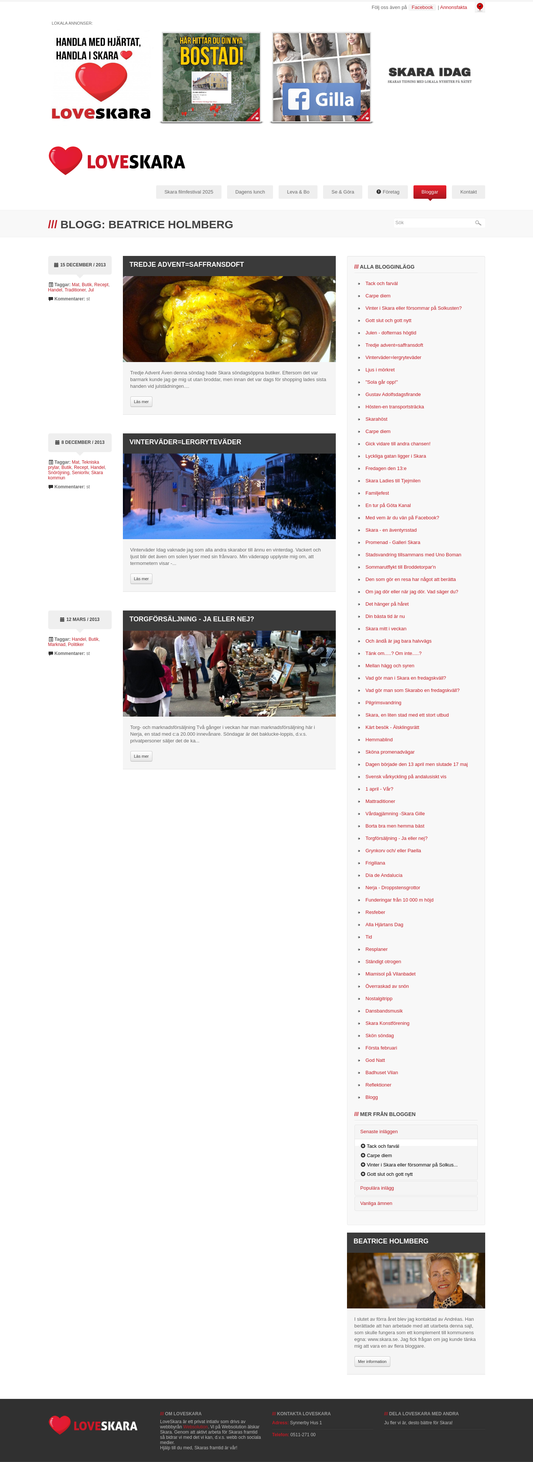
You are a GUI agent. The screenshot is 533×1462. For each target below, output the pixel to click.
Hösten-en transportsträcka (395, 406)
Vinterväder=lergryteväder (186, 442)
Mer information (372, 1361)
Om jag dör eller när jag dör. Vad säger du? (412, 591)
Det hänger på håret (387, 604)
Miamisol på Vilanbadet (391, 974)
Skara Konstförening (388, 1023)
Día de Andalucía (384, 875)
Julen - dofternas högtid (391, 333)
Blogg (372, 1097)
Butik (87, 284)
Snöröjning (58, 472)
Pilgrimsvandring (384, 702)
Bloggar (430, 192)
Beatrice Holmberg (391, 1241)
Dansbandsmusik (384, 1011)
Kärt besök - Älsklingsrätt (392, 727)
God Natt (375, 1060)
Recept (101, 284)
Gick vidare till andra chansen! (398, 443)
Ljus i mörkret (380, 370)
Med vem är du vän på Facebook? (402, 517)
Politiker (76, 644)
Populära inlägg (377, 1188)
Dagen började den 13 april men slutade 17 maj (417, 764)
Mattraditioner (380, 801)
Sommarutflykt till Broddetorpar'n (401, 567)
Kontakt (468, 192)
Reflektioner (378, 1085)
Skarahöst (377, 419)
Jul (91, 290)
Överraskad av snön (387, 986)
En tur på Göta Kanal (388, 505)
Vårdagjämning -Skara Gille (395, 813)
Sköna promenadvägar (390, 752)
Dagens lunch (250, 192)
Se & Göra (342, 192)
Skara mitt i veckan (386, 628)
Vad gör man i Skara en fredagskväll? (406, 678)
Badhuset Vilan (382, 1072)
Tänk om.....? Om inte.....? (394, 653)
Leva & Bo (298, 192)
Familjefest (377, 493)
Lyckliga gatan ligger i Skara (396, 456)
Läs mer (141, 401)
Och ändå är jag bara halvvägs (399, 641)
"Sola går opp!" (382, 382)
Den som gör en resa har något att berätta (411, 579)
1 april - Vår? (379, 789)
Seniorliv (80, 472)
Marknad (57, 644)
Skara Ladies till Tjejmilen (393, 480)
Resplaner (377, 949)
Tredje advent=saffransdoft (187, 264)
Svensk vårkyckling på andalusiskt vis (406, 776)
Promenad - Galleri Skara (393, 542)
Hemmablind (379, 739)
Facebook (422, 7)
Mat (75, 284)
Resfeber (375, 912)
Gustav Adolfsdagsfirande (393, 394)
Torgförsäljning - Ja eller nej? (192, 619)
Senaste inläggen (379, 1131)
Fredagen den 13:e (386, 468)
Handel (55, 290)
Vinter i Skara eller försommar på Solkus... (412, 1165)
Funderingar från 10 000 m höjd (400, 900)
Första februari (381, 1048)
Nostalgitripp (379, 998)
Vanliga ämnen (376, 1203)
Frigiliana (375, 863)
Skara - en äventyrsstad (391, 530)
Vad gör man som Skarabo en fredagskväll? (413, 690)
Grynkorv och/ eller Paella (393, 850)
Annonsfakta (453, 7)
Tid (369, 937)
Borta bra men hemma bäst (395, 826)
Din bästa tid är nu (385, 616)
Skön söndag (380, 1035)
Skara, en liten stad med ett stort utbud (407, 715)
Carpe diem (378, 296)
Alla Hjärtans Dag (384, 924)
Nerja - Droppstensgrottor (393, 887)
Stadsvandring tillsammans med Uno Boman (414, 554)
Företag (387, 192)
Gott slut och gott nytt (389, 320)
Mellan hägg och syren (390, 665)
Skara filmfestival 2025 (188, 192)
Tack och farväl (382, 283)
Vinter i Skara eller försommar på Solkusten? (414, 308)
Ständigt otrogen (383, 961)
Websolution (195, 1426)
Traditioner (75, 290)
